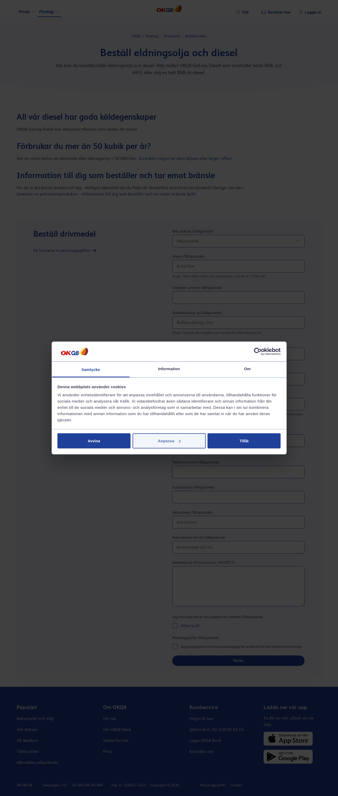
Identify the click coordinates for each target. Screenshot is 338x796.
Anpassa (169, 440)
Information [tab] (169, 369)
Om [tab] (247, 369)
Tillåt (244, 440)
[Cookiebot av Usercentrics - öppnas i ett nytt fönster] (258, 351)
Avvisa (94, 440)
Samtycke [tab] (90, 369)
